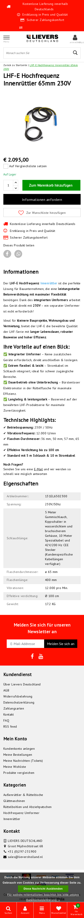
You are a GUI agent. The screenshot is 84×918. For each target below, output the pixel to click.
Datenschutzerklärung (18, 702)
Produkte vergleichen (18, 773)
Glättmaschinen (14, 801)
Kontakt (8, 714)
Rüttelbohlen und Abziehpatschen (27, 807)
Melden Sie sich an (60, 643)
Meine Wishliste (14, 767)
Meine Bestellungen (17, 755)
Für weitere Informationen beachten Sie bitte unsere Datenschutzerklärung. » (43, 897)
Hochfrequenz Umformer (21, 813)
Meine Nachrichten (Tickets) (23, 761)
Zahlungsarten (13, 708)
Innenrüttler (48, 283)
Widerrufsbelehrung (17, 696)
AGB (6, 690)
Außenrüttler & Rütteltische (23, 795)
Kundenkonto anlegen (19, 749)
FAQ (6, 720)
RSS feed (10, 726)
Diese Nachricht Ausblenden (43, 888)
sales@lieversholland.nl (25, 857)
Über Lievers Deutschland (22, 684)
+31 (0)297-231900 (22, 851)
